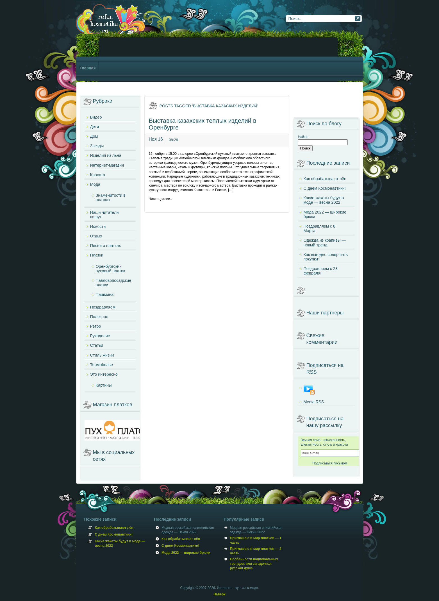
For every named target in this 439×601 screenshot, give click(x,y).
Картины (104, 385)
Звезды (97, 146)
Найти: (303, 137)
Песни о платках (105, 245)
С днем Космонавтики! (325, 188)
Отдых (96, 236)
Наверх (219, 594)
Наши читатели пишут (104, 214)
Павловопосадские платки (113, 282)
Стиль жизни (102, 355)
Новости (98, 226)
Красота (97, 175)
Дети (94, 126)
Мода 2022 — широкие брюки (325, 214)
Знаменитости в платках (111, 197)
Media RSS (314, 402)
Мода (95, 184)
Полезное (99, 316)
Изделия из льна (105, 155)
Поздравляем (102, 307)
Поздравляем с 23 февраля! (321, 270)
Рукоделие (100, 336)
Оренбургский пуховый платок (110, 268)
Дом (94, 136)
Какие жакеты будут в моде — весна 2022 (324, 200)
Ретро (95, 326)
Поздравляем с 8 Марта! (319, 228)
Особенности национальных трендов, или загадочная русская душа (254, 563)
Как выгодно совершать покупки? (326, 256)
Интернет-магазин (107, 165)
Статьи (96, 345)
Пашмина (105, 294)
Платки (96, 255)
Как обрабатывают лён (325, 178)
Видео (96, 117)
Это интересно (104, 374)
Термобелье (101, 364)
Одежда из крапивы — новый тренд (325, 242)
